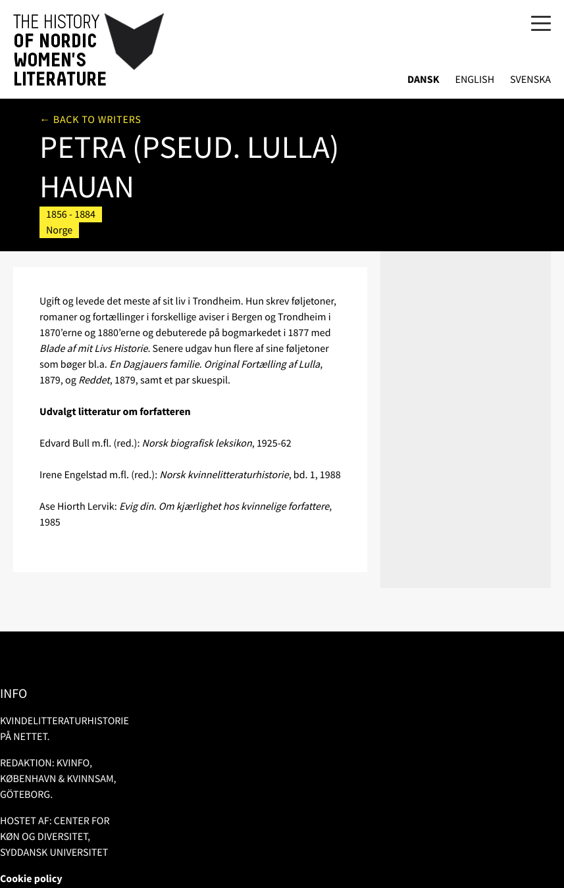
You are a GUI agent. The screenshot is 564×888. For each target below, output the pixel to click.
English (474, 80)
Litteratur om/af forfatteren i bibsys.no (455, 211)
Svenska (530, 80)
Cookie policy (31, 878)
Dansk (423, 80)
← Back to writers (90, 119)
